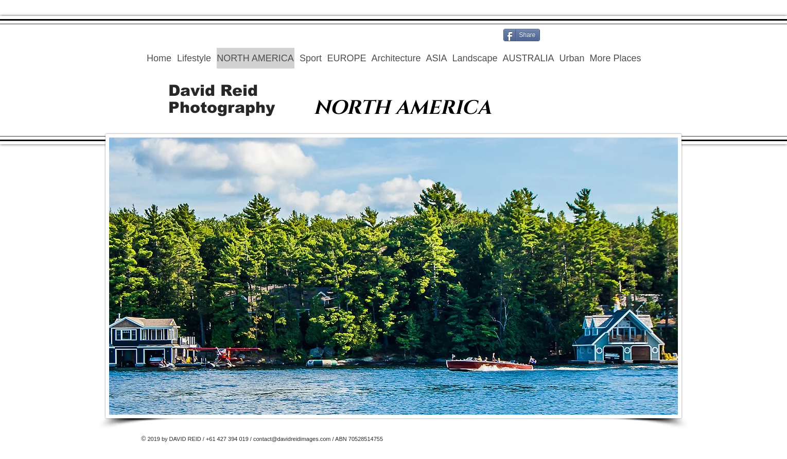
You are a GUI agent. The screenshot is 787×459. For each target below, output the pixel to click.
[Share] (521, 35)
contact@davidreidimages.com (292, 439)
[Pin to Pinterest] (619, 35)
